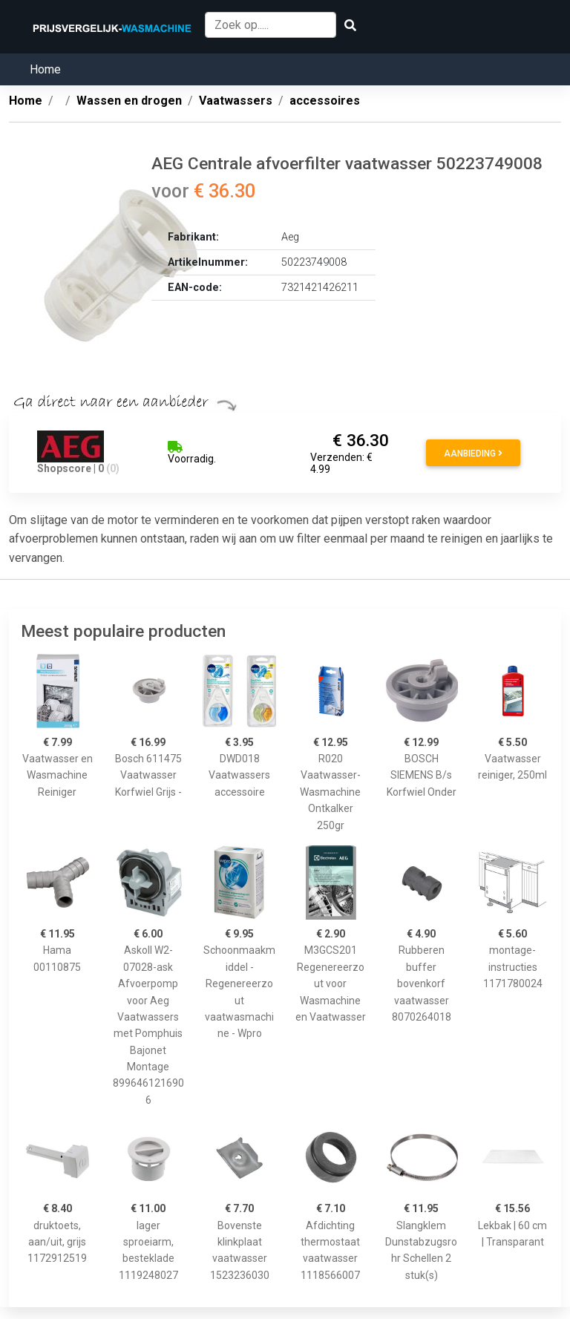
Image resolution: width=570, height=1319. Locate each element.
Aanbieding (473, 453)
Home (45, 69)
